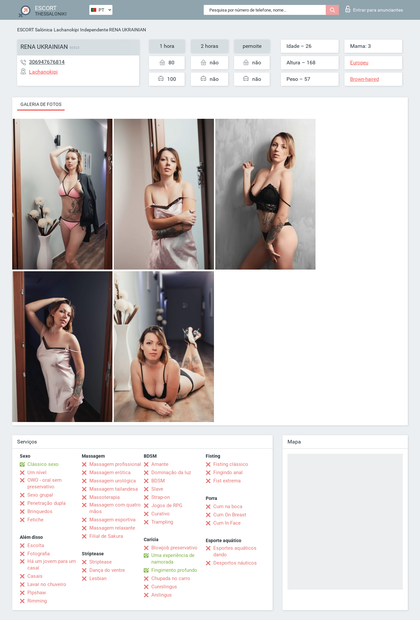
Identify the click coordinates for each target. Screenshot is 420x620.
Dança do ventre (107, 570)
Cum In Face (227, 523)
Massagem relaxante (112, 528)
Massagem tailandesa (113, 489)
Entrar (374, 9)
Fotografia (38, 554)
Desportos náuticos (235, 563)
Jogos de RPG (166, 505)
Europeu (359, 63)
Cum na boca (227, 506)
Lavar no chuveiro (46, 584)
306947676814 (47, 62)
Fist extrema (227, 481)
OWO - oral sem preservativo (44, 483)
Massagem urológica (112, 481)
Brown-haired (364, 79)
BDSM (158, 481)
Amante (159, 464)
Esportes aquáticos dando (234, 551)
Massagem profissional (115, 464)
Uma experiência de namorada (173, 558)
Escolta (35, 545)
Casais (35, 576)
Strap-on (160, 497)
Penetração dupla (46, 503)
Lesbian (97, 578)
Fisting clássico (230, 464)
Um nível (36, 472)
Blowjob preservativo (174, 548)
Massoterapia (104, 497)
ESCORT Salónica (34, 29)
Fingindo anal (228, 472)
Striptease (100, 562)
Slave (157, 489)
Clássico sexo (43, 464)
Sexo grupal (40, 495)
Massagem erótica (110, 472)
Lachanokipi (66, 29)
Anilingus (161, 595)
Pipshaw (36, 593)
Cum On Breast (229, 515)
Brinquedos (39, 511)
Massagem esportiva (112, 520)
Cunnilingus (164, 587)
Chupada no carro (170, 578)
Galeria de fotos (40, 104)
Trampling (162, 522)
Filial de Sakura (106, 536)
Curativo (160, 514)
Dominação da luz (171, 472)
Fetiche (35, 520)
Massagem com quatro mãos (115, 508)
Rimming (37, 601)
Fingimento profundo (174, 570)
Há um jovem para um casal (51, 564)
